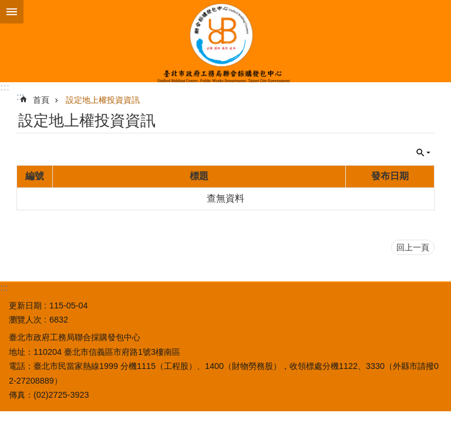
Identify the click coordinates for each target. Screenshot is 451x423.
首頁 (41, 100)
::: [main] (20, 97)
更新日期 (25, 305)
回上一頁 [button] (412, 247)
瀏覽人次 (25, 319)
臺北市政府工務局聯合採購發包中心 (225, 41)
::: (4, 87)
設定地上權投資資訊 (103, 100)
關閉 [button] (423, 152)
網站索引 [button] (11, 12)
